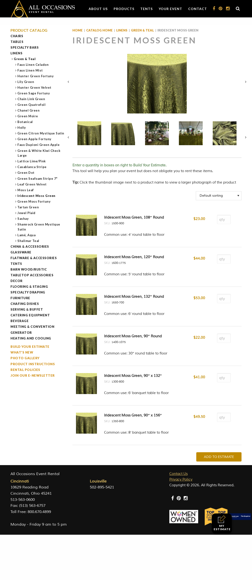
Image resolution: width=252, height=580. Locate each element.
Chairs (16, 36)
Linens (16, 53)
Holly (22, 127)
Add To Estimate (219, 457)
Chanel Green (29, 110)
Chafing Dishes (24, 304)
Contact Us (178, 474)
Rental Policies (25, 370)
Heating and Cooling (30, 338)
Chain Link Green (31, 99)
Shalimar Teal (28, 241)
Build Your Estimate (30, 347)
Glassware (20, 252)
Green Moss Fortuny (34, 201)
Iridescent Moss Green (36, 196)
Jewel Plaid (26, 213)
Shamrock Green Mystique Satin (39, 226)
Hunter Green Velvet (34, 87)
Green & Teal (24, 59)
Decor (16, 281)
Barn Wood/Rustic (28, 269)
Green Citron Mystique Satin (41, 133)
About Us (98, 9)
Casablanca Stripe (32, 167)
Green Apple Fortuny (34, 139)
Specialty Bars (24, 47)
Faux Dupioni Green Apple (39, 145)
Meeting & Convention (32, 326)
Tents (146, 9)
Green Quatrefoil (31, 105)
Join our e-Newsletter (32, 375)
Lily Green (26, 82)
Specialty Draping (27, 292)
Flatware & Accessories (33, 258)
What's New (21, 352)
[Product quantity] (224, 219)
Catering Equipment (30, 315)
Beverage (19, 321)
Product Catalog (29, 30)
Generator (21, 332)
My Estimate (222, 523)
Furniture (20, 298)
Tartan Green (28, 207)
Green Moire (28, 116)
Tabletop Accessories (31, 275)
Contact (197, 9)
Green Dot (26, 173)
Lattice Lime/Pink (32, 161)
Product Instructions (32, 364)
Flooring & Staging (29, 286)
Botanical (25, 122)
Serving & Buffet (26, 309)
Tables (16, 42)
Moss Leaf (26, 190)
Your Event (170, 9)
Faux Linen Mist (30, 70)
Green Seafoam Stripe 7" (38, 178)
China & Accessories (29, 246)
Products (124, 9)
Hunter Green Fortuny (36, 76)
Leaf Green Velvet (32, 184)
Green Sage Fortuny (34, 93)
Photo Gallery (25, 358)
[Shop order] (219, 195)
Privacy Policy (180, 479)
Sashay (23, 219)
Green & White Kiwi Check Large (39, 153)
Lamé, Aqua (26, 235)
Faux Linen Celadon (33, 65)
